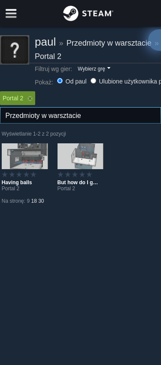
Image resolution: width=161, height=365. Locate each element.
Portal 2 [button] (18, 98)
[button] (93, 69)
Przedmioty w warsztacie (109, 43)
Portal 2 (48, 56)
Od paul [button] (72, 81)
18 (33, 201)
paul (45, 41)
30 (41, 201)
